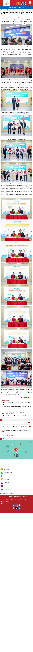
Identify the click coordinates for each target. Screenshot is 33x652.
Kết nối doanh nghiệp (8, 435)
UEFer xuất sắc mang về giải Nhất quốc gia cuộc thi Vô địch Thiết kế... (17, 426)
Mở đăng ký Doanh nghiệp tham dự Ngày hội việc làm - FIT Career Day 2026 (17, 409)
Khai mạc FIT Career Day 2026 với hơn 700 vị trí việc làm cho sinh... (16, 422)
